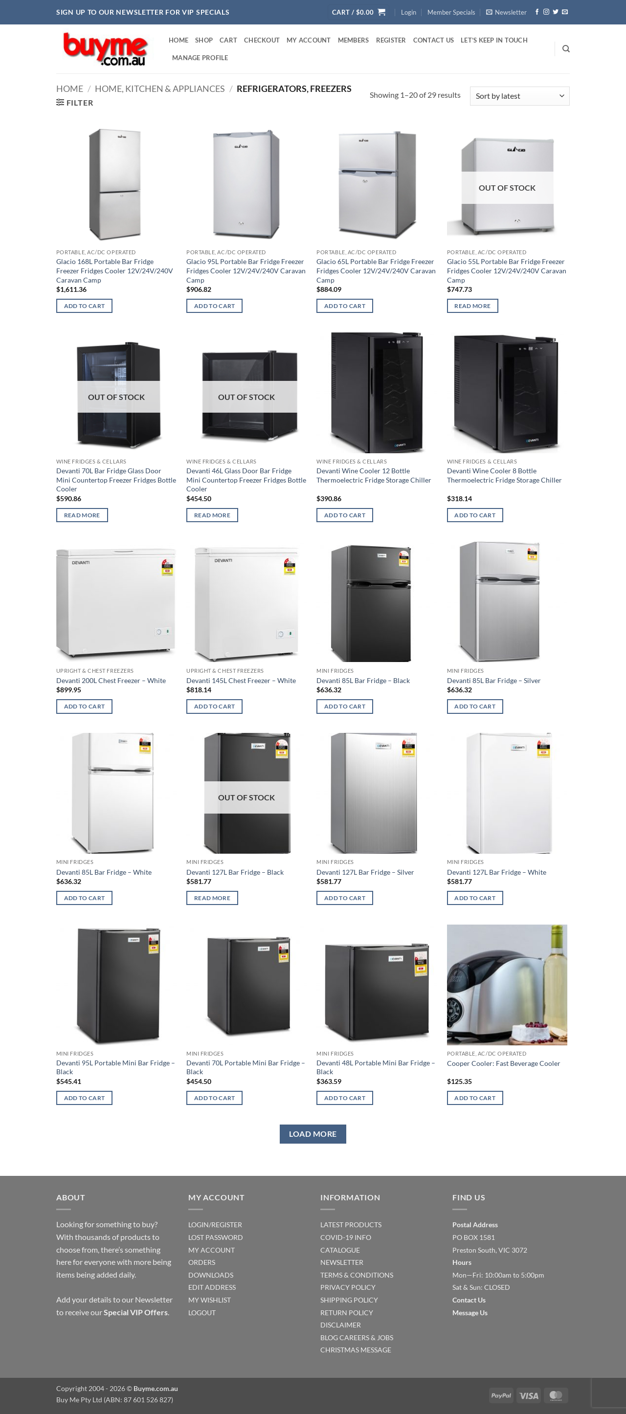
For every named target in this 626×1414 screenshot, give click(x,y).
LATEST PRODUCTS (350, 1224)
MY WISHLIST (209, 1300)
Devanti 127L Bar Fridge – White (496, 872)
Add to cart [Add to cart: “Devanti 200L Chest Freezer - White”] (84, 706)
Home (178, 40)
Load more (312, 1133)
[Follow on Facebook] (537, 12)
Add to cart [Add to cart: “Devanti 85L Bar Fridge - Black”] (344, 706)
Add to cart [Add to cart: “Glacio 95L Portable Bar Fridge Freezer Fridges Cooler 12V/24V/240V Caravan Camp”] (214, 306)
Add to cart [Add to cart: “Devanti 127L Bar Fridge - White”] (474, 898)
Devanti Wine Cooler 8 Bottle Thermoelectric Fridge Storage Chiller (504, 475)
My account (309, 40)
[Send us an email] (565, 12)
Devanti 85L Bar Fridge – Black (363, 680)
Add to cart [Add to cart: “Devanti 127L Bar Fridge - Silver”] (344, 898)
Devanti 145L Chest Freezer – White (241, 680)
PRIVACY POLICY (348, 1287)
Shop (204, 40)
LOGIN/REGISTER (215, 1224)
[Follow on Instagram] (546, 12)
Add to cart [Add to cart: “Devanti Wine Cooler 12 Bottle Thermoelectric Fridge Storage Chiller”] (344, 515)
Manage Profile (200, 58)
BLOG (329, 1337)
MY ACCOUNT (211, 1250)
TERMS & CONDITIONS (356, 1275)
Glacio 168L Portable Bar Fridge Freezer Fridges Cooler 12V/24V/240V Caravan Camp (114, 270)
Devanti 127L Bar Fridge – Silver (365, 872)
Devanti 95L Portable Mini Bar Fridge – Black (115, 1067)
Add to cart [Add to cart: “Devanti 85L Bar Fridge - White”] (84, 898)
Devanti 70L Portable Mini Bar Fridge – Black (245, 1067)
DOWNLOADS (210, 1275)
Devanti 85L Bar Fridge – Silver (494, 680)
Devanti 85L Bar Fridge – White (104, 872)
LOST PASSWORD (215, 1237)
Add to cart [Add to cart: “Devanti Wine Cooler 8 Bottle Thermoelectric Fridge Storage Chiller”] (474, 515)
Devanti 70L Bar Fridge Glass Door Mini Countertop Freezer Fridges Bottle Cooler (116, 479)
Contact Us (433, 40)
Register (391, 40)
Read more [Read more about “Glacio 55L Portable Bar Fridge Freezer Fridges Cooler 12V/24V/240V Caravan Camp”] (472, 306)
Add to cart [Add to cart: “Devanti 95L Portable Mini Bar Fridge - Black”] (84, 1098)
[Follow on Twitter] (556, 12)
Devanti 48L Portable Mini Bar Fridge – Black (375, 1067)
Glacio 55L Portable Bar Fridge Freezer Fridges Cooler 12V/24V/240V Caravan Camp (506, 270)
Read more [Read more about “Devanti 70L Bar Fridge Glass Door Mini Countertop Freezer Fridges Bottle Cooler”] (82, 515)
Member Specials (451, 12)
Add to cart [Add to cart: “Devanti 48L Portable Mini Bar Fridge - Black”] (344, 1098)
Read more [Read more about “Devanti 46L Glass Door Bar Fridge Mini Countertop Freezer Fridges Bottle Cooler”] (212, 515)
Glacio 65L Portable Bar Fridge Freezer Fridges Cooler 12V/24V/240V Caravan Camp (376, 270)
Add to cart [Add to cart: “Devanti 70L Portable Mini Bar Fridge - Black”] (214, 1098)
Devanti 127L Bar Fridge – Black (235, 872)
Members (353, 40)
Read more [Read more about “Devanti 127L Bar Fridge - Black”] (212, 898)
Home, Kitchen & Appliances (160, 88)
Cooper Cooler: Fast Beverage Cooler (503, 1063)
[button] (358, 12)
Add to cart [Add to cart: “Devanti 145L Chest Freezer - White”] (214, 706)
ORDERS (201, 1262)
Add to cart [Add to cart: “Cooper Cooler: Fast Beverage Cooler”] (474, 1098)
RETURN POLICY (346, 1312)
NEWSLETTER (341, 1262)
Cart (228, 40)
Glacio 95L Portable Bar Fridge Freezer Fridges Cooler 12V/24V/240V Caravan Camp (246, 270)
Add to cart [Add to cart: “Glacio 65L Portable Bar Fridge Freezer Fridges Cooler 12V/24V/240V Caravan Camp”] (344, 306)
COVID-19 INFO (345, 1237)
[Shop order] (520, 96)
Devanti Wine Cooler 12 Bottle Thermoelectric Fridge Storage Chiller (373, 475)
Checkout (262, 40)
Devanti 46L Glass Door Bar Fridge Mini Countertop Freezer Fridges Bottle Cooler (246, 479)
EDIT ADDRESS (212, 1287)
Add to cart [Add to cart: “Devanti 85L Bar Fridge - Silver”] (474, 706)
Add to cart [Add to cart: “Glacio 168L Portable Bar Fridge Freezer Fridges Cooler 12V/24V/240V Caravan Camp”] (84, 306)
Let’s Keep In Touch (494, 40)
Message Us (470, 1312)
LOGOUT (202, 1312)
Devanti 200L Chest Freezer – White (111, 680)
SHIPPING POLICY (349, 1300)
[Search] (566, 49)
